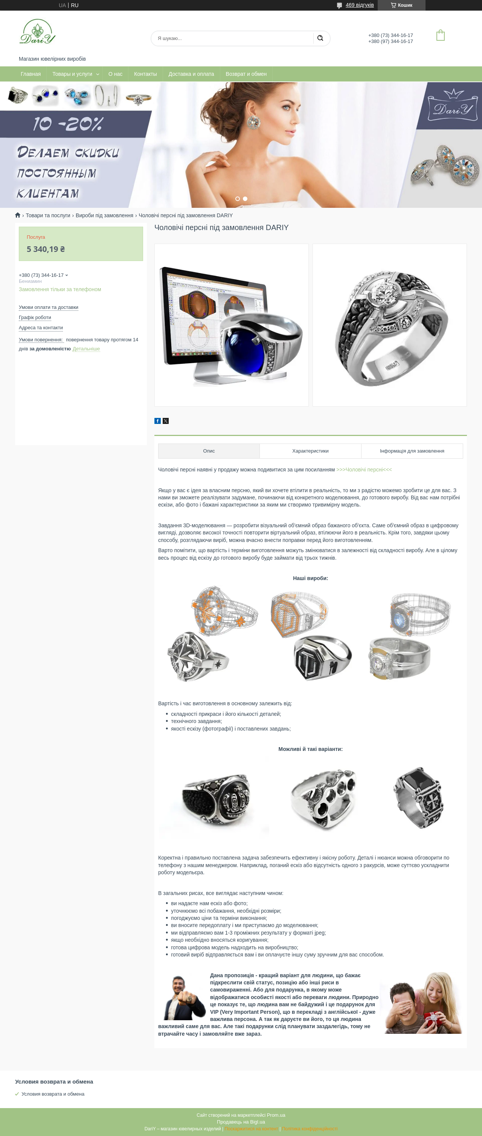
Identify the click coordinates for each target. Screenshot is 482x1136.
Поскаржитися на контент (251, 1128)
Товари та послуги (48, 215)
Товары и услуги (72, 74)
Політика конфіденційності (310, 1128)
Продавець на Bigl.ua (241, 1122)
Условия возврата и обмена (52, 1094)
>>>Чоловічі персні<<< (364, 470)
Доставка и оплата (191, 74)
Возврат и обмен (246, 74)
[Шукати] (320, 38)
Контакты (145, 74)
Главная (31, 74)
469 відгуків (360, 5)
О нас (115, 74)
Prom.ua (276, 1115)
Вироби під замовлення (104, 215)
